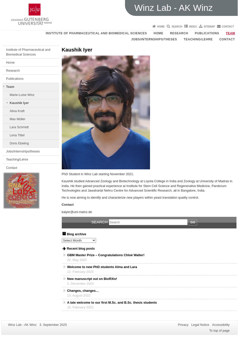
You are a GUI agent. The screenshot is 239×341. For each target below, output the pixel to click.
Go (192, 222)
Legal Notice (200, 325)
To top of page (219, 330)
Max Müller (17, 119)
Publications (207, 33)
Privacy (183, 325)
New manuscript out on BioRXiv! (92, 279)
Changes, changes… (83, 291)
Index (193, 26)
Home (161, 26)
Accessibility (221, 325)
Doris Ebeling (19, 143)
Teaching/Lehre (198, 39)
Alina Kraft (17, 111)
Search (176, 26)
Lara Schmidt (19, 127)
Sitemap (209, 26)
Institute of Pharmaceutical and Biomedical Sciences (96, 33)
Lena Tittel (17, 135)
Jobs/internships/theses (154, 39)
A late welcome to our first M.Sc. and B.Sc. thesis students (112, 302)
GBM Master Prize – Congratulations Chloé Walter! (105, 255)
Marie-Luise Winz (22, 95)
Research (179, 33)
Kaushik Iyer (19, 103)
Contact (228, 26)
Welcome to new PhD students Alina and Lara (102, 267)
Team (230, 33)
